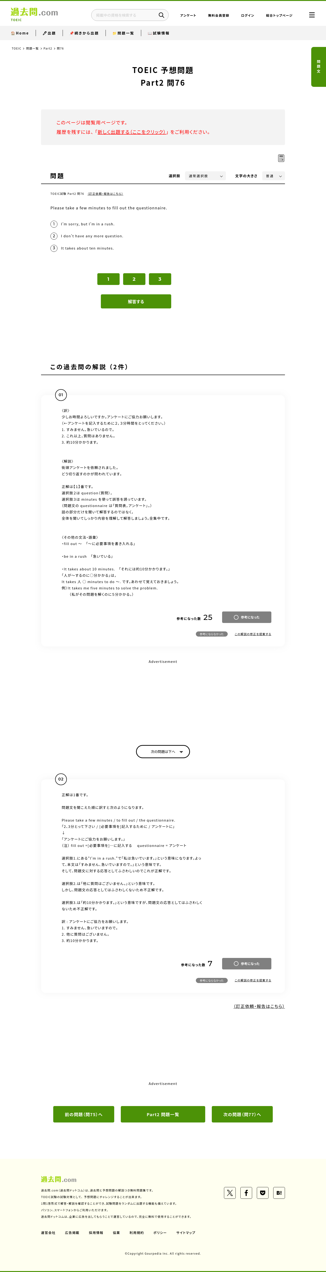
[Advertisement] (163, 698)
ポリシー (160, 1232)
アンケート (188, 15)
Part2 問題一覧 (163, 1114)
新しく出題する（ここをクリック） (132, 131)
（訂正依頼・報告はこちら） (105, 194)
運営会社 (48, 1232)
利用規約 (136, 1232)
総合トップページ (279, 15)
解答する (136, 301)
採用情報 (96, 1232)
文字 (246, 175)
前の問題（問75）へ (84, 1114)
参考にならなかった (212, 634)
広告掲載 (72, 1232)
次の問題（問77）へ (242, 1114)
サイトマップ (186, 1232)
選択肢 (175, 175)
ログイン (247, 15)
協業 (116, 1232)
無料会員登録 (218, 15)
